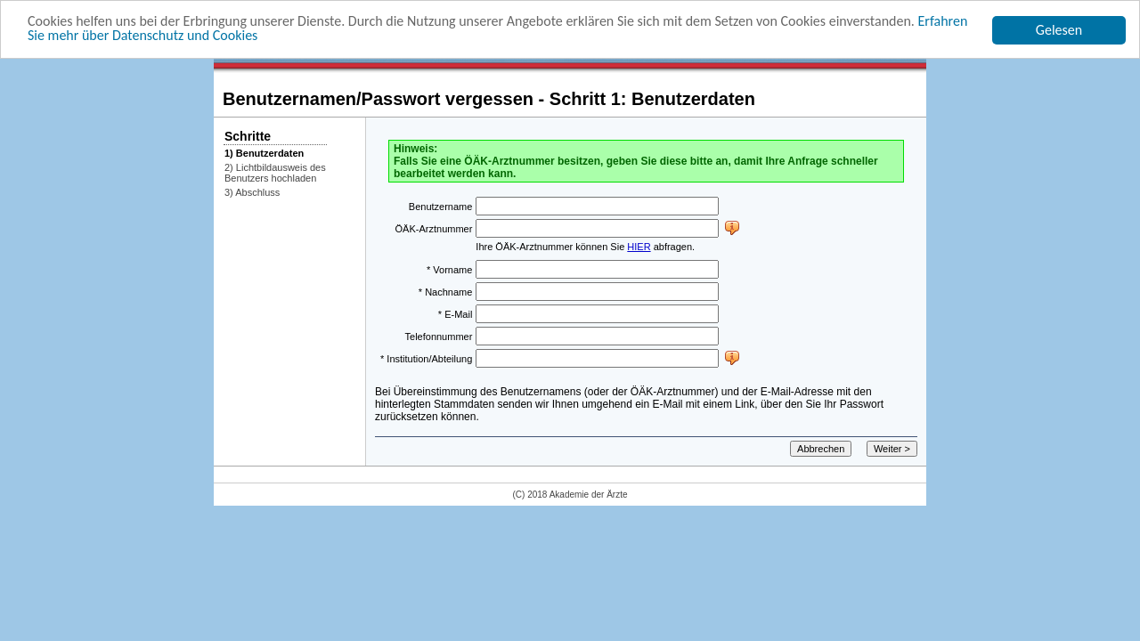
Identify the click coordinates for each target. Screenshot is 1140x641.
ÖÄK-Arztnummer (434, 228)
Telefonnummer (439, 335)
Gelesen (1059, 29)
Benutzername (441, 205)
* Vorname (449, 269)
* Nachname (446, 291)
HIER (638, 246)
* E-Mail (455, 313)
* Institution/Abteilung (426, 358)
